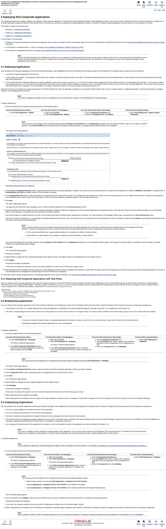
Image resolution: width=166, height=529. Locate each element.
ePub (163, 10)
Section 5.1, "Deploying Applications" (18, 29)
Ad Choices (87, 526)
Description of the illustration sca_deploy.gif (20, 186)
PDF (155, 10)
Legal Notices (78, 526)
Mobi (159, 10)
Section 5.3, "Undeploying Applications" (19, 36)
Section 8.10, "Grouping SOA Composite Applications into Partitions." (124, 447)
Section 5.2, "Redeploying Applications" (19, 33)
